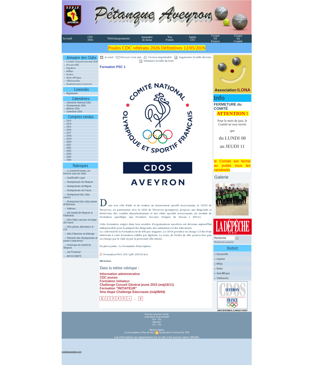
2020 (67, 141)
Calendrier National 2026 (77, 102)
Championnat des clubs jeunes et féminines (80, 203)
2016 (67, 129)
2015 (67, 126)
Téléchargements (118, 38)
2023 (67, 150)
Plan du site (148, 332)
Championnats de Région (77, 186)
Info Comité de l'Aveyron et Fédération (77, 214)
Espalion (69, 68)
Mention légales (157, 330)
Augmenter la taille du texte (192, 57)
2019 (67, 138)
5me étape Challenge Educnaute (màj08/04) (132, 292)
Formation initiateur (115, 281)
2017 (67, 132)
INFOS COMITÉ (72, 256)
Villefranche (71, 80)
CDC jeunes (109, 277)
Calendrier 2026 (72, 111)
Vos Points (170, 38)
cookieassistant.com (71, 352)
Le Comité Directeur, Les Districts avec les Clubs (76, 172)
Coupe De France (215, 38)
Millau (68, 71)
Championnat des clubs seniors (76, 196)
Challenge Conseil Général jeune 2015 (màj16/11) (137, 284)
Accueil (67, 38)
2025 (67, 156)
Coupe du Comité (238, 38)
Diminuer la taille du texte (156, 60)
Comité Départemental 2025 (80, 61)
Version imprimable (158, 57)
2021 (67, 144)
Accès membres (132, 332)
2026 (67, 159)
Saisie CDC (192, 38)
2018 (67, 135)
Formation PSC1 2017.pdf (118, 254)
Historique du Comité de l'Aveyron (77, 246)
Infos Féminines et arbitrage (78, 233)
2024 (67, 153)
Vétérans (69, 208)
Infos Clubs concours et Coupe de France (79, 221)
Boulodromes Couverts (77, 84)
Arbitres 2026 (71, 108)
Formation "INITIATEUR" (118, 288)
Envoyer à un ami (128, 57)
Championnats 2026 (74, 105)
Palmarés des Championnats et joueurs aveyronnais (80, 239)
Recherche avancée (224, 242)
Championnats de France (77, 190)
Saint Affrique (72, 77)
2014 (67, 123)
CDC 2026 (90, 38)
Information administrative (120, 274)
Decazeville (71, 64)
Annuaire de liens (147, 38)
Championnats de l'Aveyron (78, 182)
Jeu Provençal (72, 252)
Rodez (68, 74)
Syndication (165, 332)
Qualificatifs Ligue (74, 177)
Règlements (70, 93)
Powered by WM (181, 332)
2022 (67, 147)
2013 (67, 120)
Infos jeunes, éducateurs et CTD (78, 228)
